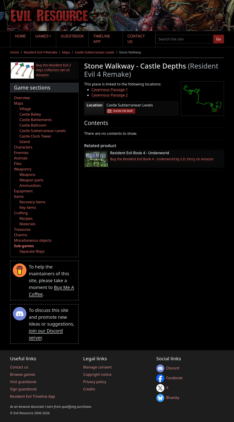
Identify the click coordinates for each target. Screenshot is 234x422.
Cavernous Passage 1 (109, 89)
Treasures (22, 229)
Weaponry (23, 169)
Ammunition (30, 185)
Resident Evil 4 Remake (40, 52)
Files (17, 163)
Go (218, 39)
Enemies (21, 152)
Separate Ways (32, 251)
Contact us (136, 39)
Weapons (27, 174)
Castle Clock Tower (35, 136)
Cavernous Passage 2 (109, 95)
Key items (27, 207)
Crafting (21, 212)
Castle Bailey (30, 114)
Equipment (23, 191)
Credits (89, 389)
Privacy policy (94, 381)
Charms (20, 234)
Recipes (25, 218)
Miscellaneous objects (32, 240)
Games (42, 36)
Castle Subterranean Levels (94, 52)
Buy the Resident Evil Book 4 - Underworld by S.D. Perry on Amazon (162, 159)
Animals (21, 158)
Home (20, 36)
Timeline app (101, 39)
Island (24, 141)
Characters (23, 147)
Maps (66, 52)
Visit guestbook (23, 381)
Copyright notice (97, 374)
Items (19, 196)
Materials (27, 223)
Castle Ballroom (32, 125)
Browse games (22, 374)
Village (25, 108)
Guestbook (72, 36)
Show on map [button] (123, 111)
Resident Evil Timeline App (32, 396)
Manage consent (97, 367)
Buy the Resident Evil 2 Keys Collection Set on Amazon (53, 70)
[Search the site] (184, 39)
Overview (22, 97)
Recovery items (32, 201)
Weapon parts (31, 180)
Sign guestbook (23, 389)
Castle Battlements (35, 119)
